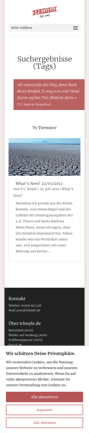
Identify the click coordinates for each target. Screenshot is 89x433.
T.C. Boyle (28, 189)
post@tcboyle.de (28, 310)
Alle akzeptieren (44, 397)
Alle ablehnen (44, 423)
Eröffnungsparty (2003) (26, 340)
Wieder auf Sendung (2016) (28, 335)
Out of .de (15, 345)
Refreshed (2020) (21, 330)
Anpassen (44, 410)
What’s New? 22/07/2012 (39, 183)
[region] (44, 389)
